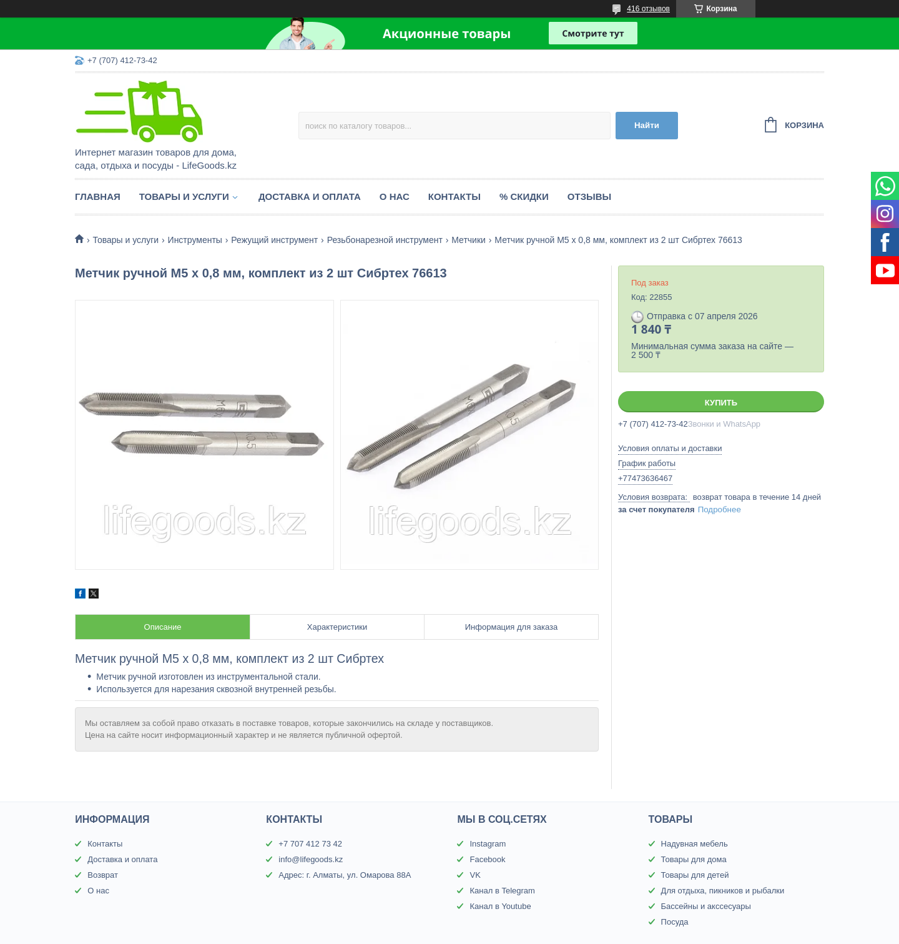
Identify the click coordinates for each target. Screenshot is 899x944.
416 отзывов (648, 8)
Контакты (454, 196)
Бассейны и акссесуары (706, 906)
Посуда (675, 922)
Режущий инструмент (274, 240)
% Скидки (524, 196)
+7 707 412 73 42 (310, 843)
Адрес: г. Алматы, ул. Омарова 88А (344, 875)
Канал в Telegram (501, 890)
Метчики (468, 240)
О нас (395, 196)
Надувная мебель (694, 843)
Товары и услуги (184, 196)
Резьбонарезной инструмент (385, 240)
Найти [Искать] (646, 125)
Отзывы (589, 196)
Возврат (102, 875)
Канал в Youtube (500, 906)
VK (474, 875)
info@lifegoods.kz (310, 859)
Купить (721, 402)
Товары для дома (694, 859)
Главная (97, 196)
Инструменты (195, 240)
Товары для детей (695, 875)
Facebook (487, 859)
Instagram (487, 843)
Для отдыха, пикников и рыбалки (723, 890)
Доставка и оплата (309, 196)
